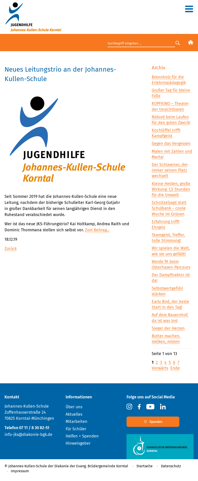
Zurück (10, 248)
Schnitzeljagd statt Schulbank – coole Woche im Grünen (169, 208)
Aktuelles (74, 414)
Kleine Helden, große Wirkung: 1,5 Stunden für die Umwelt (171, 189)
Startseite (144, 466)
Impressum (20, 471)
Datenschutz (171, 466)
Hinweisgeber (78, 443)
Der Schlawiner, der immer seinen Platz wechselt (170, 170)
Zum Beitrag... (97, 229)
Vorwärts (160, 368)
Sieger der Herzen (168, 328)
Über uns (74, 406)
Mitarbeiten (76, 421)
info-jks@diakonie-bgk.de (28, 434)
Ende (175, 368)
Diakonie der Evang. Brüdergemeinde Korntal (91, 466)
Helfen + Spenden (82, 436)
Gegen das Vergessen (171, 143)
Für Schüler (76, 428)
